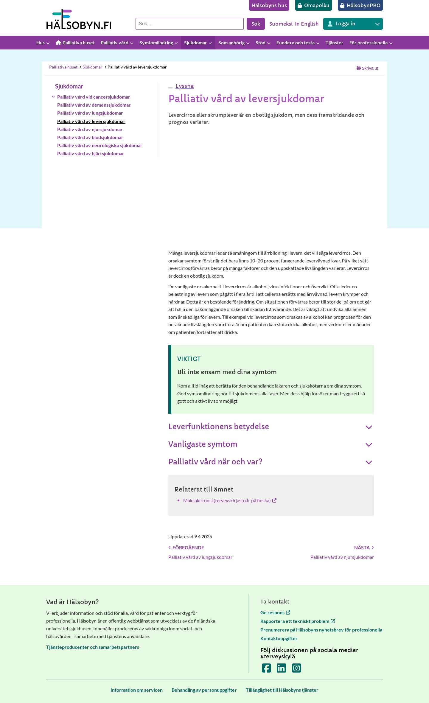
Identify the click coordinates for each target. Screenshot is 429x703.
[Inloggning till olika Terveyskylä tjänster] (353, 24)
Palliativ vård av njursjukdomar (90, 129)
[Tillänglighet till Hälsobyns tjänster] (282, 690)
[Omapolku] (313, 5)
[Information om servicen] (137, 690)
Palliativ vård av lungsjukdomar (90, 113)
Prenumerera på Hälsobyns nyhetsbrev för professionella (321, 629)
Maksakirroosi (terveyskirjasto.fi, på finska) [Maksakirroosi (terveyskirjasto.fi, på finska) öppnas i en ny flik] (229, 500)
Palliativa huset (63, 66)
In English (307, 24)
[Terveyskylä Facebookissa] (266, 670)
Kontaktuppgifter (279, 638)
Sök (255, 24)
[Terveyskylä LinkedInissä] (281, 670)
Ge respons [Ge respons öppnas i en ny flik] (275, 612)
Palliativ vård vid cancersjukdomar (93, 96)
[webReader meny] (170, 87)
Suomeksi (281, 24)
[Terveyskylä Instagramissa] (296, 670)
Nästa (364, 547)
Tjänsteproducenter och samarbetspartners (92, 647)
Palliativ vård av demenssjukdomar (94, 105)
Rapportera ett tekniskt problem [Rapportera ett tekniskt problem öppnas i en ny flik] (297, 621)
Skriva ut (367, 68)
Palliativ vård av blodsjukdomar (90, 137)
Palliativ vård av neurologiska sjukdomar (99, 145)
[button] (183, 85)
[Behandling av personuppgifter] (204, 690)
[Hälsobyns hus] (269, 5)
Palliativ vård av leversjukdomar (135, 66)
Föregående (186, 547)
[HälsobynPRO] (360, 5)
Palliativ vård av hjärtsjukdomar (90, 153)
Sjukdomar (90, 66)
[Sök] (190, 24)
